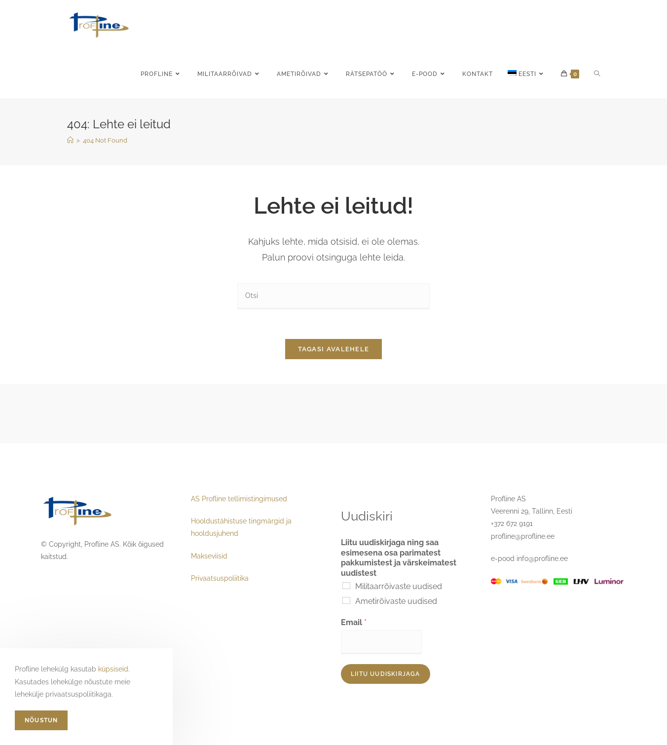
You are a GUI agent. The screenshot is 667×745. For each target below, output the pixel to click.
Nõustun (41, 720)
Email (354, 622)
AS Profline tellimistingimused (239, 499)
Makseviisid (209, 556)
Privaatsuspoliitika (220, 578)
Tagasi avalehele (334, 349)
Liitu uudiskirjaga (385, 673)
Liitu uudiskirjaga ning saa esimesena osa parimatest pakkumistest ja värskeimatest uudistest (398, 558)
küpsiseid (113, 669)
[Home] (70, 140)
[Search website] (597, 74)
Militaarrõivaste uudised (398, 586)
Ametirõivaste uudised (396, 601)
